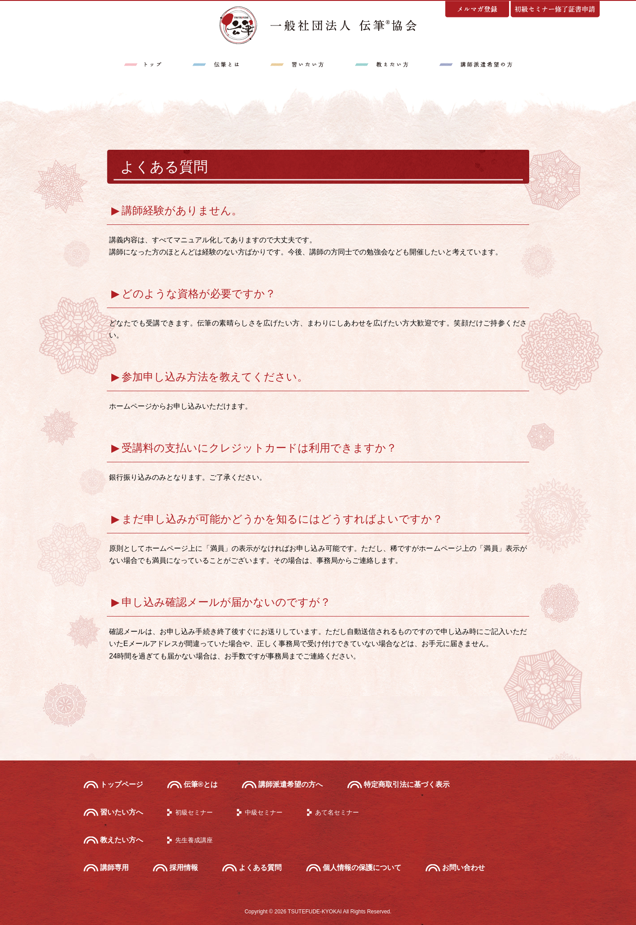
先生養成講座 (194, 840)
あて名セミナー (337, 812)
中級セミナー (263, 812)
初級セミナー (194, 812)
